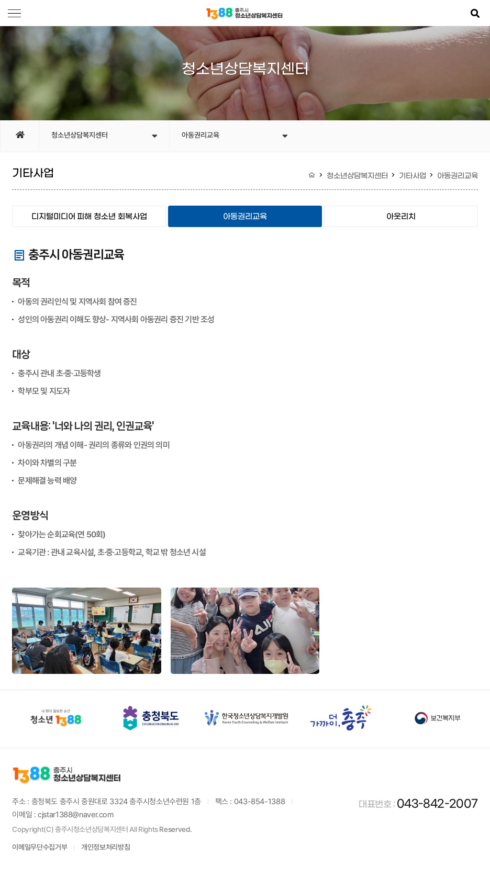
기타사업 (412, 176)
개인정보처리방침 (105, 848)
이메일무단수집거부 (39, 848)
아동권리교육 (235, 136)
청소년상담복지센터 (104, 136)
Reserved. (175, 831)
